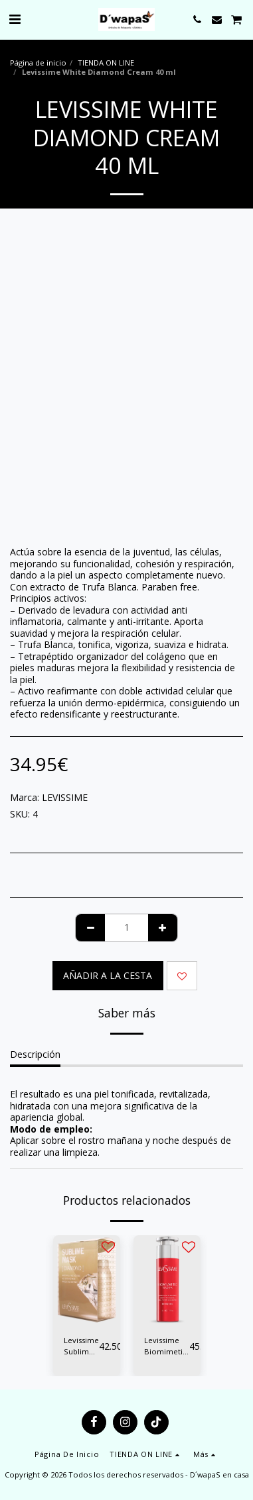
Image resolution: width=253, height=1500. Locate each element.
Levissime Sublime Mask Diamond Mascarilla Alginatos (81, 1346)
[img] (86, 1280)
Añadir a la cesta (107, 975)
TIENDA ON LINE (106, 63)
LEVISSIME (65, 797)
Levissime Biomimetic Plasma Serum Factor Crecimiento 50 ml (166, 1346)
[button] (14, 18)
